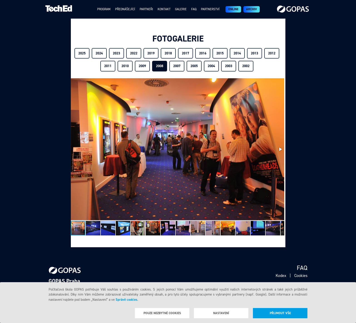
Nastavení (221, 313)
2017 (185, 53)
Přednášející (125, 9)
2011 (107, 66)
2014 (237, 53)
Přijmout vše (280, 313)
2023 (116, 53)
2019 (151, 53)
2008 (159, 66)
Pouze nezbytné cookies (162, 313)
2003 (228, 66)
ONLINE (233, 9)
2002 (246, 66)
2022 (133, 53)
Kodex (281, 275)
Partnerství (210, 9)
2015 (220, 53)
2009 (142, 66)
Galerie (181, 9)
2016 (202, 53)
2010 (125, 66)
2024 (99, 53)
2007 (176, 66)
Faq (193, 9)
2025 (82, 53)
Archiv (251, 9)
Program (104, 9)
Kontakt (164, 9)
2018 (168, 53)
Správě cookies (126, 299)
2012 (271, 53)
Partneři (146, 9)
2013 (254, 53)
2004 (211, 66)
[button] (280, 149)
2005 (194, 66)
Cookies (300, 275)
